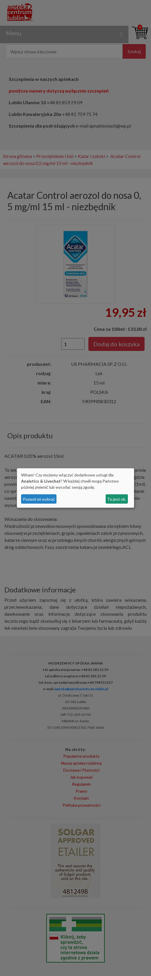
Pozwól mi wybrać (39, 499)
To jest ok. (116, 499)
